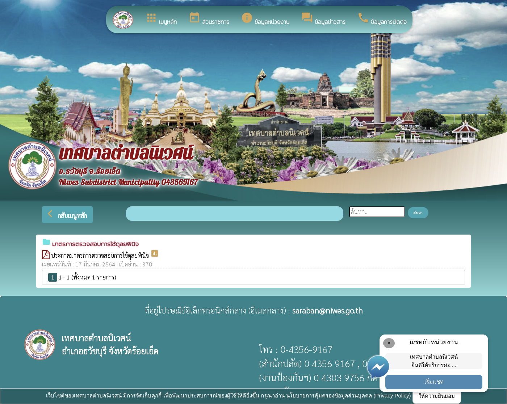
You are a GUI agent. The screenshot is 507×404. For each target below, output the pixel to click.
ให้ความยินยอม (437, 396)
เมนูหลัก (161, 19)
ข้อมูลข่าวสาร (323, 19)
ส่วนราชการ (208, 19)
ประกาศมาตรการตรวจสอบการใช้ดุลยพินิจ (100, 255)
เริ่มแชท (434, 382)
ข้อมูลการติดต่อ (382, 19)
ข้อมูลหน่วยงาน (265, 19)
